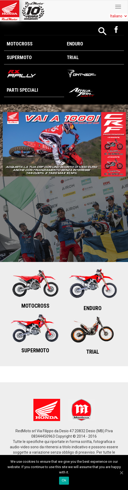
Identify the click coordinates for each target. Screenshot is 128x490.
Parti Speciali (22, 90)
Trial (73, 57)
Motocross (20, 44)
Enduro (75, 44)
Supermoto (19, 57)
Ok (64, 480)
